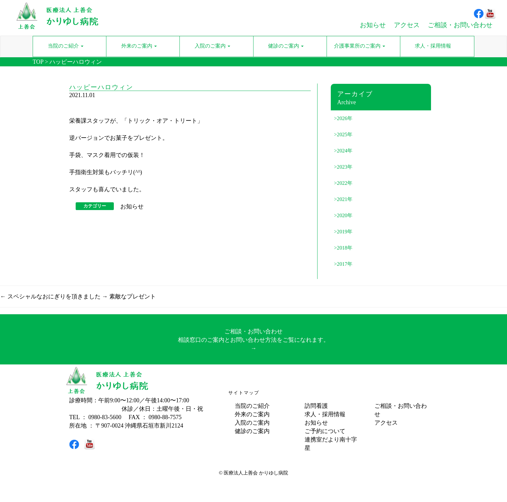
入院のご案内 (252, 422)
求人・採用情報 (325, 414)
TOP (38, 62)
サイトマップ (243, 392)
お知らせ (132, 206)
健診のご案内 (252, 431)
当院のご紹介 (252, 406)
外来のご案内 (252, 414)
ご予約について (325, 431)
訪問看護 (316, 406)
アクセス (386, 422)
